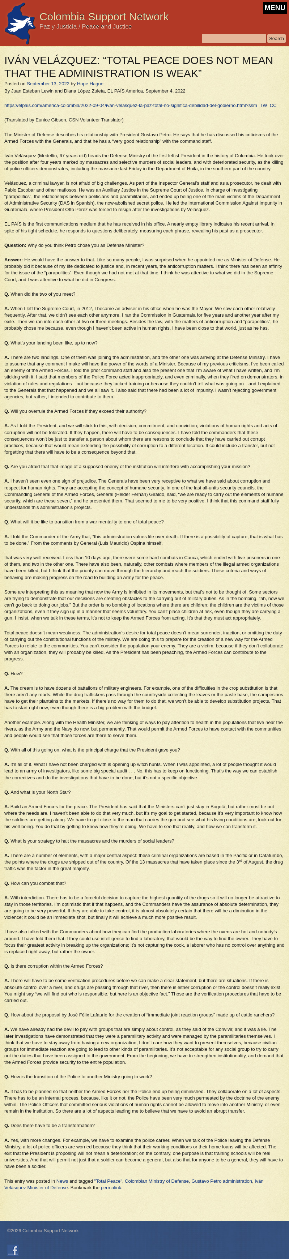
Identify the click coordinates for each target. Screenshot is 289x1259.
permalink (111, 1187)
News (62, 1181)
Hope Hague (90, 83)
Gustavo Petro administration (221, 1181)
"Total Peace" (108, 1181)
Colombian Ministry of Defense (157, 1181)
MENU (275, 8)
